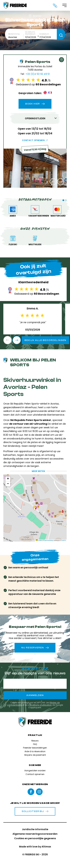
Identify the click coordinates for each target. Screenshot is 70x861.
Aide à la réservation (35, 751)
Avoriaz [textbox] (12, 37)
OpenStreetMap (48, 540)
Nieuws (35, 740)
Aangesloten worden (35, 770)
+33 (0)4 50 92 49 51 (38, 74)
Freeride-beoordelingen (35, 747)
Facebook (31, 791)
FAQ (35, 744)
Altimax (46, 846)
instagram (39, 791)
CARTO (63, 540)
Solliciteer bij (35, 811)
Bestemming (14, 34)
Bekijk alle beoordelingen (45, 340)
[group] (35, 168)
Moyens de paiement (35, 755)
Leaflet (39, 540)
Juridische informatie (35, 829)
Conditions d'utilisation (40, 705)
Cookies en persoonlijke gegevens (35, 838)
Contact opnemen (33, 140)
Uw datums (30, 32)
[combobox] (15, 37)
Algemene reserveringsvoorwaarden (35, 834)
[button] (53, 181)
